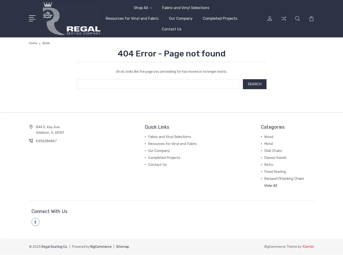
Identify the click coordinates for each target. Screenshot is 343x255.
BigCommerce (101, 247)
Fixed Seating (275, 172)
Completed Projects (220, 18)
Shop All (143, 8)
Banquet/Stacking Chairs (284, 179)
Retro (268, 165)
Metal (268, 144)
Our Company (181, 18)
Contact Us (171, 29)
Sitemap (122, 247)
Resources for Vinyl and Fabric (132, 18)
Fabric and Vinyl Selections (185, 8)
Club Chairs (273, 151)
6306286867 (46, 141)
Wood (268, 137)
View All (270, 186)
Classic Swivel (275, 158)
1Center (308, 247)
